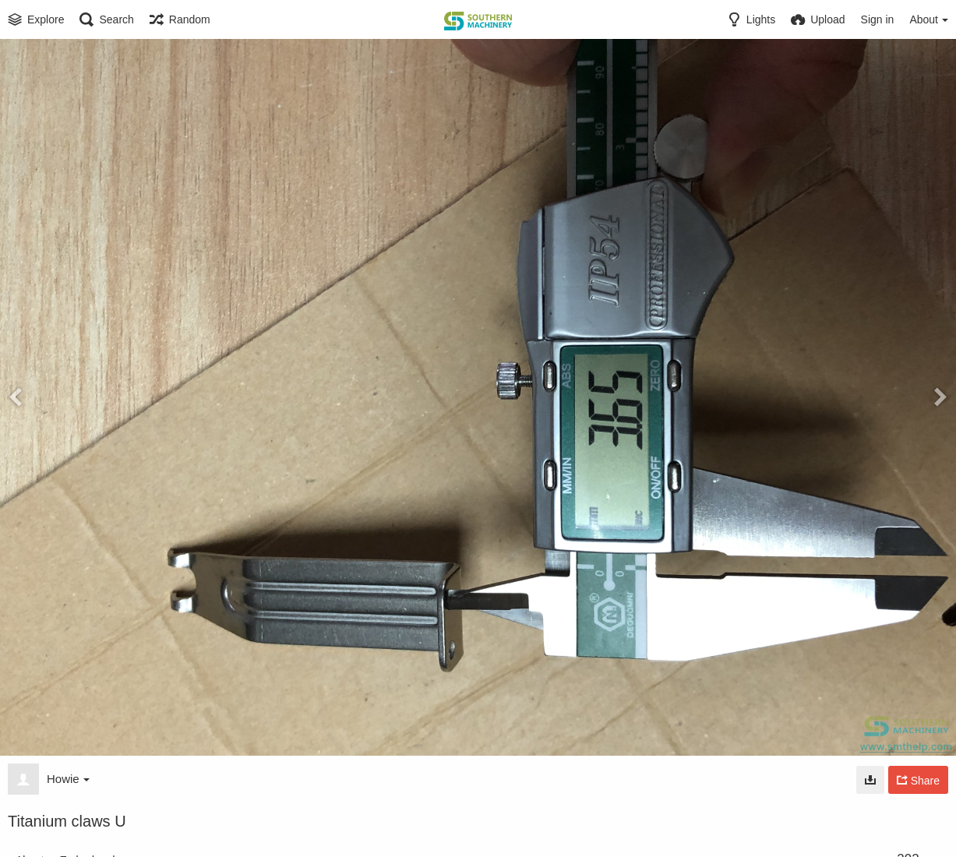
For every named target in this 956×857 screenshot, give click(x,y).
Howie (68, 778)
